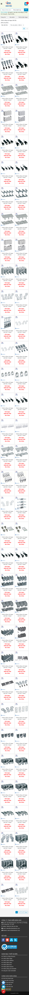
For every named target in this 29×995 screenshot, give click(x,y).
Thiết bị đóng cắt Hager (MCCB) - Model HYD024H (7, 255)
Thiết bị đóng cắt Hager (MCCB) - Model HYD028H (7, 203)
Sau (26, 912)
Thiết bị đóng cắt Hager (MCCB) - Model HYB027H (21, 590)
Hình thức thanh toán (7, 978)
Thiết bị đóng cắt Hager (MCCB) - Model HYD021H (21, 281)
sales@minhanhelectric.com (13, 928)
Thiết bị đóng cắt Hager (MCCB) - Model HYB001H (21, 745)
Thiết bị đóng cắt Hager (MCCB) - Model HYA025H (21, 822)
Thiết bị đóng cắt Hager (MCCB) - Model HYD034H (7, 152)
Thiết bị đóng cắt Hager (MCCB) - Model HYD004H (7, 384)
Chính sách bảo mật (7, 986)
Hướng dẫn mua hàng (8, 980)
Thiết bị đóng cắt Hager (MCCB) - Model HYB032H (7, 564)
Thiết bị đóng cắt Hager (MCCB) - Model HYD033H (21, 152)
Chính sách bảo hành (7, 982)
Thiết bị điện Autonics (7, 966)
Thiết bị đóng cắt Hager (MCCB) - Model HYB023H (21, 642)
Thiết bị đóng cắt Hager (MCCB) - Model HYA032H (7, 771)
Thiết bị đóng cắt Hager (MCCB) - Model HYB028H (7, 590)
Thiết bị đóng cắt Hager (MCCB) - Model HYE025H (21, 100)
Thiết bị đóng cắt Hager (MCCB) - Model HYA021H (21, 874)
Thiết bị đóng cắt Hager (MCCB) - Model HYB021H (21, 667)
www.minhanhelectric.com (13, 930)
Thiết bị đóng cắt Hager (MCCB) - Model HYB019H (7, 693)
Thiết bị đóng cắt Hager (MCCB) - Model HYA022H (7, 874)
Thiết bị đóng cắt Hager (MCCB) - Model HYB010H (21, 719)
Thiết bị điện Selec (7, 962)
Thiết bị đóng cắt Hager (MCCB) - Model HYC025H (21, 461)
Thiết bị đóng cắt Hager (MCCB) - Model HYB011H (7, 719)
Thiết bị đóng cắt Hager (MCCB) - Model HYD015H (7, 306)
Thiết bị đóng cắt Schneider (9, 968)
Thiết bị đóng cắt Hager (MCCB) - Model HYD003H (21, 384)
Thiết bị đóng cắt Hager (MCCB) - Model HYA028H (7, 796)
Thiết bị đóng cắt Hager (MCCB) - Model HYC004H (7, 538)
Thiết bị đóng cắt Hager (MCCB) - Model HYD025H (21, 229)
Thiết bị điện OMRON (7, 960)
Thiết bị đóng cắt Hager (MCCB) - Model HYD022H (7, 281)
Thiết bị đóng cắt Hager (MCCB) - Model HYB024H (7, 642)
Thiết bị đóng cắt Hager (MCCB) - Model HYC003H (21, 538)
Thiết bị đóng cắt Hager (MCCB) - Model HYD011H (7, 358)
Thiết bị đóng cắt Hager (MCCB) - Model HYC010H (21, 513)
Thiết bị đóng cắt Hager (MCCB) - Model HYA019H (7, 900)
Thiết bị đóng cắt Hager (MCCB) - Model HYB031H (21, 564)
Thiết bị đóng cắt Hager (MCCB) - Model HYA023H (21, 848)
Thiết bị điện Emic (7, 964)
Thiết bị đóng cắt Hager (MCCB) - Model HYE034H (7, 48)
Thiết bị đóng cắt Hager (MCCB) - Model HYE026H (7, 100)
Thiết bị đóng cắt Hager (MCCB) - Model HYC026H (7, 461)
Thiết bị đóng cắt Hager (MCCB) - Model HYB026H (7, 616)
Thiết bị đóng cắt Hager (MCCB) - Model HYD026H (7, 229)
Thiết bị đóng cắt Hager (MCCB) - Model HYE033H (21, 48)
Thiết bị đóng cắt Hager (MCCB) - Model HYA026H (7, 822)
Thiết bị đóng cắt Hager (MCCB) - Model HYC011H (7, 513)
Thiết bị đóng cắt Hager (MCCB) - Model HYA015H (21, 900)
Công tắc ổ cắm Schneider (9, 970)
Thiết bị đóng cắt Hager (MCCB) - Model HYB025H (21, 616)
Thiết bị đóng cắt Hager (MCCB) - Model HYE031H (21, 74)
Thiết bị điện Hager (7, 958)
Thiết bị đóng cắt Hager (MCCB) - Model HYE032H (7, 74)
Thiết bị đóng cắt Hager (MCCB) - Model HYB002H (7, 745)
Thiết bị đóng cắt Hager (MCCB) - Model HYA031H (21, 771)
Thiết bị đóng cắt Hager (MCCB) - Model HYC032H (7, 409)
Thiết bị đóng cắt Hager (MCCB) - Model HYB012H (21, 693)
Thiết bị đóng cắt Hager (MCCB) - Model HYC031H (21, 409)
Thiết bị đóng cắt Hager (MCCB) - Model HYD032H (7, 177)
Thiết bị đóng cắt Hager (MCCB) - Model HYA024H (7, 848)
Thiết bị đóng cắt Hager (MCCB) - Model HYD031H (21, 177)
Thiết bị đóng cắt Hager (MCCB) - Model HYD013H (7, 332)
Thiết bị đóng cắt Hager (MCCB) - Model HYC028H (7, 435)
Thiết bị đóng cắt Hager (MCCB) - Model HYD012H (21, 332)
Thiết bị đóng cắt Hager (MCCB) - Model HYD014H (21, 306)
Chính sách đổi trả (7, 984)
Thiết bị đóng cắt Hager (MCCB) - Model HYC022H (7, 487)
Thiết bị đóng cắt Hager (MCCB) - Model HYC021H (21, 487)
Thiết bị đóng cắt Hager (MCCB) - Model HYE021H (21, 126)
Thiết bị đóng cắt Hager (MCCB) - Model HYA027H (21, 796)
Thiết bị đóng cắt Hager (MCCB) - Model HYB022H (7, 667)
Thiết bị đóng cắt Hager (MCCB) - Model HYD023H (21, 255)
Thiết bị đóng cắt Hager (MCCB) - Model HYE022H (7, 126)
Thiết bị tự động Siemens (8, 956)
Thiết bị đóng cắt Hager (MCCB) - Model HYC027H (21, 435)
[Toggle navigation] (1, 4)
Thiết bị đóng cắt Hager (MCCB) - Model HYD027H (21, 203)
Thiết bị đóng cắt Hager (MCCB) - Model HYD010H (21, 358)
